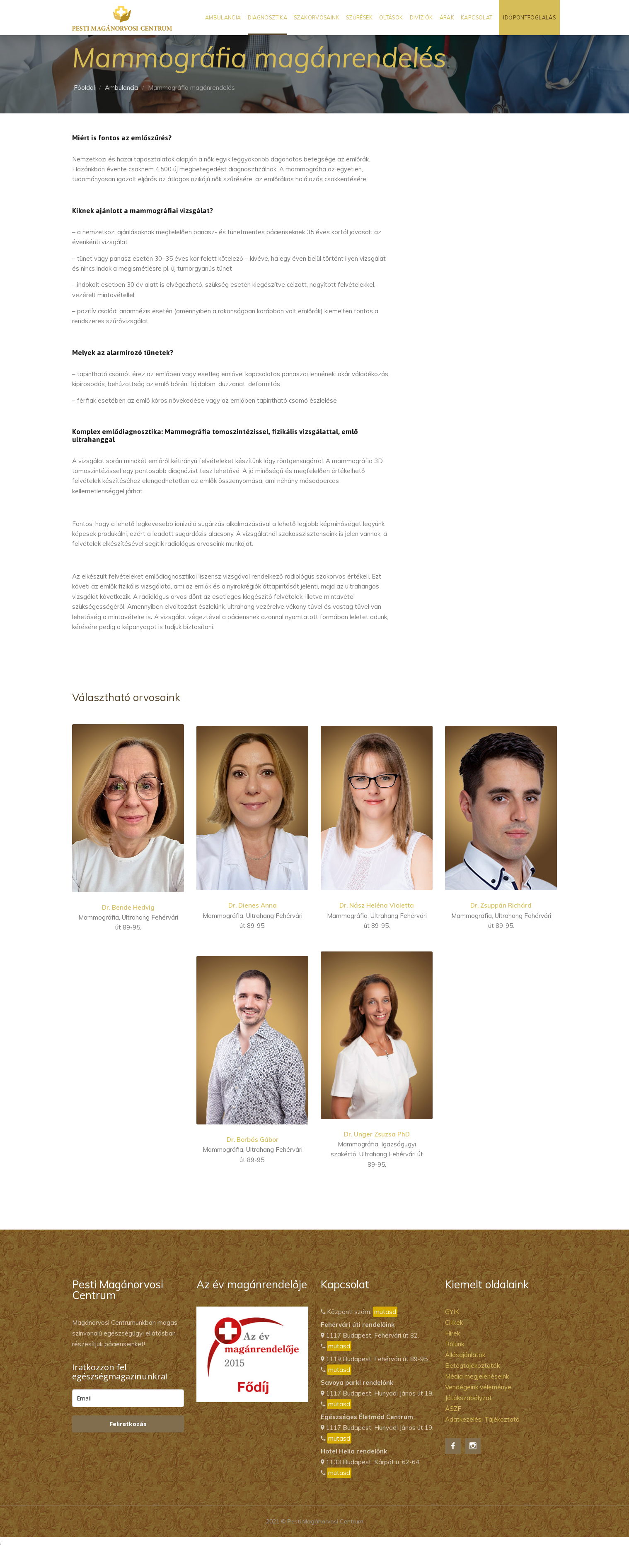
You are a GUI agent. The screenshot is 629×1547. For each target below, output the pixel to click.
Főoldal (84, 87)
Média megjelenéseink (477, 1376)
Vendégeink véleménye (478, 1387)
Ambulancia (223, 17)
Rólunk (454, 1344)
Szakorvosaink (316, 17)
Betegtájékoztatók (472, 1365)
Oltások (391, 17)
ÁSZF (453, 1408)
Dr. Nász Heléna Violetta (376, 905)
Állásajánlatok (465, 1355)
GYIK (452, 1312)
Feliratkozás (128, 1424)
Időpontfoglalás (529, 17)
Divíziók (421, 17)
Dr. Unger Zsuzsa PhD (377, 1134)
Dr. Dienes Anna (252, 905)
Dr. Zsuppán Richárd (501, 905)
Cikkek (454, 1322)
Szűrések (359, 17)
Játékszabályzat (468, 1398)
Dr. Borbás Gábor (252, 1139)
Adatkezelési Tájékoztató (482, 1419)
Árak (447, 17)
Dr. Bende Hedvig (128, 907)
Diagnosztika (268, 17)
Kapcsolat (476, 17)
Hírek (452, 1333)
